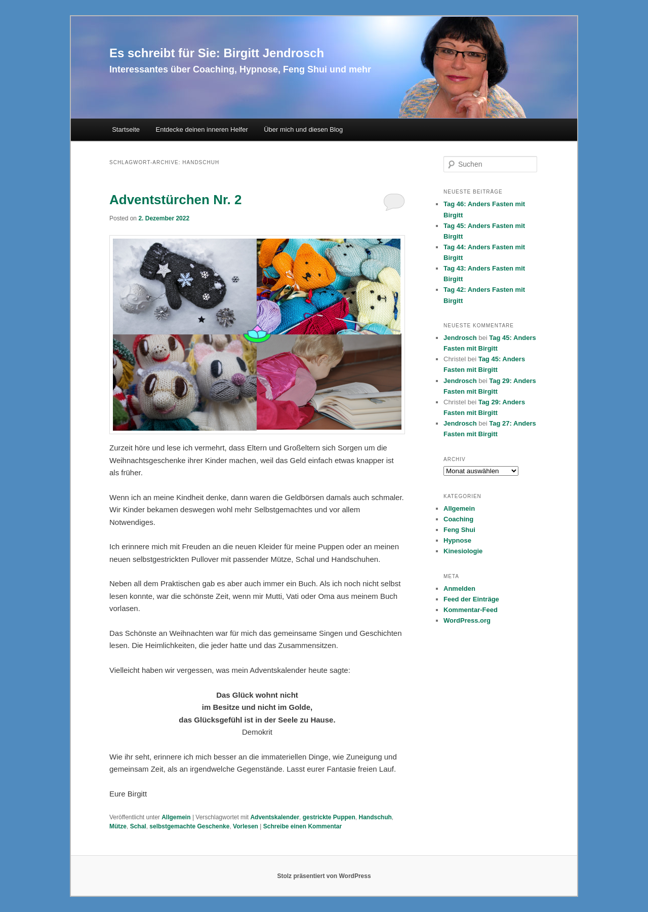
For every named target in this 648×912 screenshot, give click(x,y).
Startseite (126, 129)
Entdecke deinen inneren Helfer (202, 129)
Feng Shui (459, 530)
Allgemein (175, 817)
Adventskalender (274, 817)
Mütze (118, 826)
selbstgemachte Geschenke (189, 826)
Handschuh (374, 817)
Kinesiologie (462, 551)
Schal (138, 826)
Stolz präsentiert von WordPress (324, 876)
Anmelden (459, 588)
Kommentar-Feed (470, 610)
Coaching (458, 519)
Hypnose (457, 540)
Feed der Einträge (471, 599)
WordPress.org (467, 620)
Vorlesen (245, 826)
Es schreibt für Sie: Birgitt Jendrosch (216, 53)
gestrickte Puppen (329, 817)
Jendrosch (460, 337)
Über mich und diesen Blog (303, 129)
